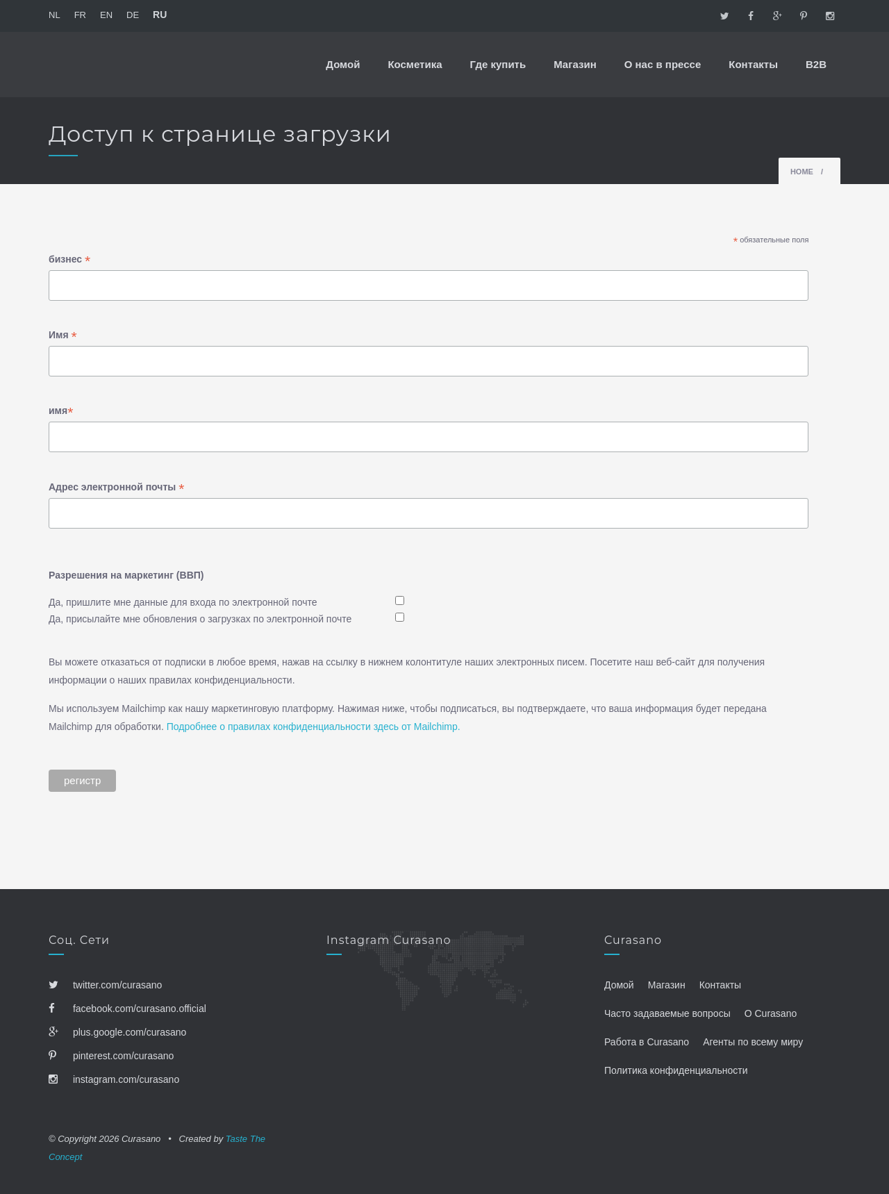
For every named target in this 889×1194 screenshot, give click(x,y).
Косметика (415, 64)
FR (80, 15)
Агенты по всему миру (753, 1041)
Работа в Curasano (646, 1041)
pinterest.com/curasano (111, 1055)
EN (106, 15)
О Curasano (771, 1013)
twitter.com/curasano (105, 984)
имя (61, 412)
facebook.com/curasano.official (127, 1008)
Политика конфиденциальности (676, 1070)
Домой (343, 64)
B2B (816, 64)
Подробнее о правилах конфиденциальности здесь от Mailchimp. (313, 726)
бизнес (69, 260)
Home (801, 171)
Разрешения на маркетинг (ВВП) (126, 575)
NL (54, 15)
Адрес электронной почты (116, 488)
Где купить (498, 64)
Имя (63, 336)
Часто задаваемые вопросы (667, 1013)
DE (132, 15)
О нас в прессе (662, 64)
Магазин (575, 64)
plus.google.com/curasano (117, 1032)
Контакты (753, 64)
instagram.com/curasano (114, 1079)
